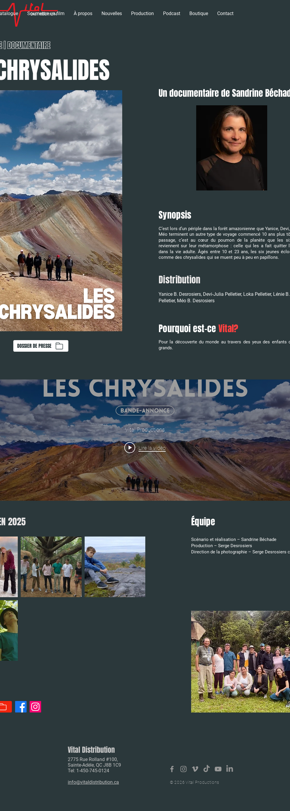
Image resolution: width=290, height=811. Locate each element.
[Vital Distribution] (172, 769)
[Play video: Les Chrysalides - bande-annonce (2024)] (145, 447)
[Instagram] (35, 707)
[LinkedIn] (229, 769)
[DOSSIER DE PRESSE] (40, 346)
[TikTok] (206, 769)
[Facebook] (21, 707)
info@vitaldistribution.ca (93, 782)
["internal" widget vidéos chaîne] (145, 440)
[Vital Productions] (218, 769)
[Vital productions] (195, 769)
